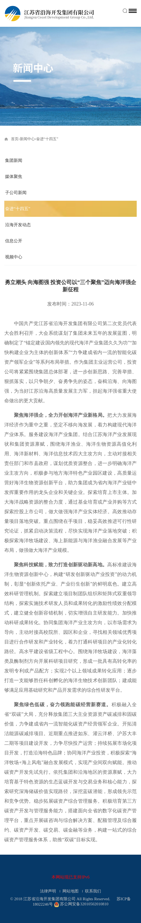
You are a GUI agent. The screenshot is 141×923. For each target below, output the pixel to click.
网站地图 (71, 891)
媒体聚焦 (13, 176)
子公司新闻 (16, 192)
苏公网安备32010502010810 (84, 904)
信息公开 (13, 241)
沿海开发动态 (18, 224)
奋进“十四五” (17, 208)
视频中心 (13, 257)
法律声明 (48, 891)
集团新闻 (13, 160)
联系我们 (93, 891)
